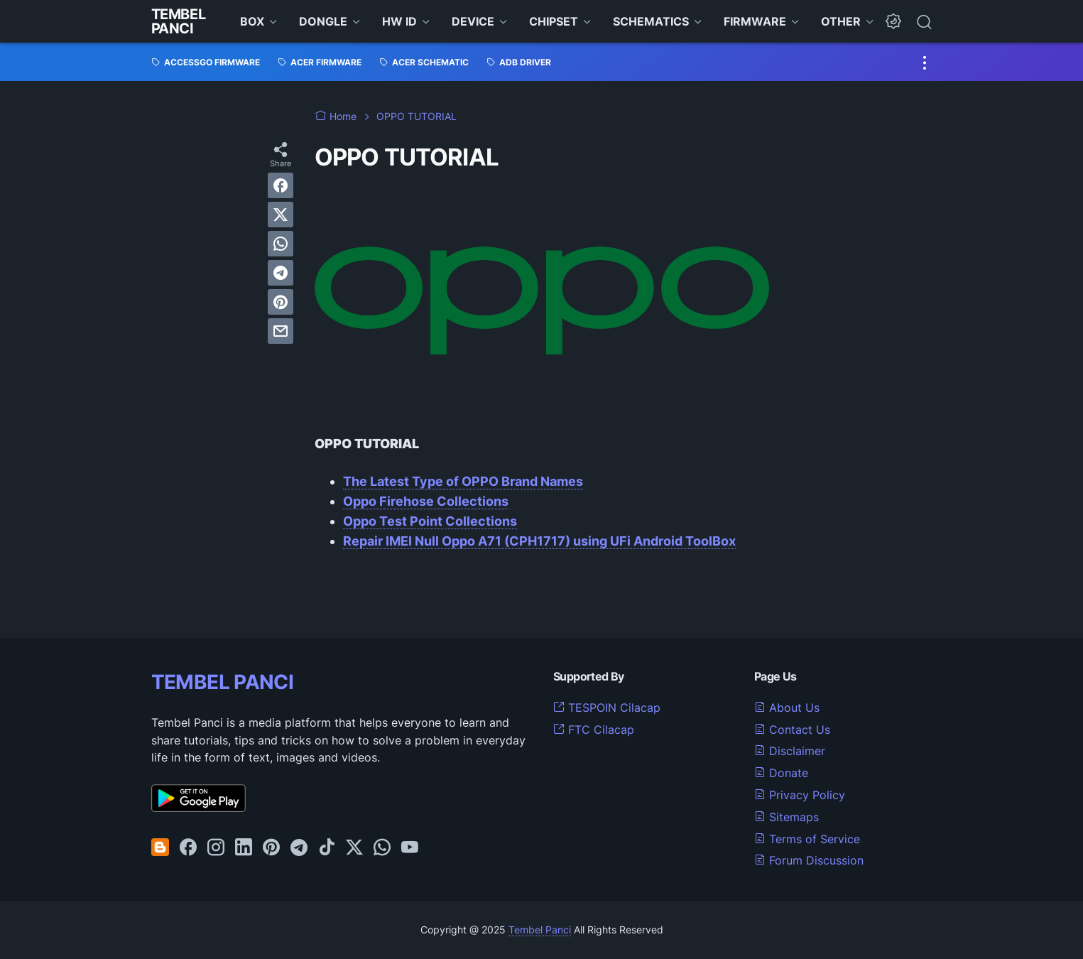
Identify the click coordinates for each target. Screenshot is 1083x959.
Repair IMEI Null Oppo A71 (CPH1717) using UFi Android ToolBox (539, 540)
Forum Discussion (809, 860)
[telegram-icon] (299, 848)
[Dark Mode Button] (893, 21)
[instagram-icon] (215, 848)
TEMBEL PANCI (222, 682)
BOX (252, 21)
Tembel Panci (178, 21)
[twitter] (280, 214)
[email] (280, 331)
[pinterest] (280, 302)
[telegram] (280, 273)
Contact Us (792, 729)
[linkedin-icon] (243, 848)
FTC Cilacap (593, 729)
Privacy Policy (799, 795)
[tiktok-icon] (326, 848)
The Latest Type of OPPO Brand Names (463, 481)
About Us (787, 707)
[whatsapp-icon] (382, 848)
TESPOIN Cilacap (606, 707)
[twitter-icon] (354, 848)
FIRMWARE (755, 21)
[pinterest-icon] (271, 848)
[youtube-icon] (409, 848)
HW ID (399, 21)
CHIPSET (553, 21)
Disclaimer (789, 751)
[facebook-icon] (188, 848)
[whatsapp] (280, 243)
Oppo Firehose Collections (425, 501)
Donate (781, 773)
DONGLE (323, 21)
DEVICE (473, 21)
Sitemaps (786, 817)
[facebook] (280, 185)
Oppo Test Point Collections (430, 521)
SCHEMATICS (651, 21)
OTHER (841, 21)
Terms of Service (807, 839)
